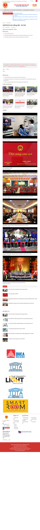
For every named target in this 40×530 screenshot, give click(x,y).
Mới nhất (4, 286)
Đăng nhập (15, 427)
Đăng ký (25, 1)
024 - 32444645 (8, 66)
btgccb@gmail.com (22, 66)
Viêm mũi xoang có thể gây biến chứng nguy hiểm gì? (12, 139)
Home (4, 22)
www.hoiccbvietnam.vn (25, 447)
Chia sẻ (4, 69)
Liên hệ (23, 1)
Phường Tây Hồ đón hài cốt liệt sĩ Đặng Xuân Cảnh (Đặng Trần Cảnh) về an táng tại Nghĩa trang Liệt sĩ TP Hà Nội (20, 94)
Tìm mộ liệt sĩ (13, 27)
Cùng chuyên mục (7, 84)
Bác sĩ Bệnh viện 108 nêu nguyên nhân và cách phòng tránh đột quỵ (20, 318)
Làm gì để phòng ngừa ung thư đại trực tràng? (16, 328)
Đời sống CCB (6, 311)
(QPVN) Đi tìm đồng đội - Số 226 (17, 64)
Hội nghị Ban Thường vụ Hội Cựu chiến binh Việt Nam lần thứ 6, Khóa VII (17, 37)
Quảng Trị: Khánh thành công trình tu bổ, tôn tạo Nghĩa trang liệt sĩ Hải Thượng (8, 94)
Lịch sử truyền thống (18, 1)
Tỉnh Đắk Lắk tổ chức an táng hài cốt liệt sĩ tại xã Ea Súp (7, 107)
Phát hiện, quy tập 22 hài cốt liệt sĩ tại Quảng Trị (31, 107)
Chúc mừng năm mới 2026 (17, 13)
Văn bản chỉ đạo (25, 417)
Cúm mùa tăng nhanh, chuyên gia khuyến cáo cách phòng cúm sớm (20, 323)
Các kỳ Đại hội (12, 1)
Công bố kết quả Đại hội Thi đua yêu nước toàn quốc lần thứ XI (15, 77)
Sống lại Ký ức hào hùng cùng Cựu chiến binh (16, 338)
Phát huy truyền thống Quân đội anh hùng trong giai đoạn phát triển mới (16, 82)
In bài (8, 69)
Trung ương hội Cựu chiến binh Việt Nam (10, 65)
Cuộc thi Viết (15, 428)
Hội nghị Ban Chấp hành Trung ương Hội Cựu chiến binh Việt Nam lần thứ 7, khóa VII (19, 35)
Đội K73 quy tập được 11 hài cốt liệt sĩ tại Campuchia (32, 94)
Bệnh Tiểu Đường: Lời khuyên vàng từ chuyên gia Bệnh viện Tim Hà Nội (21, 333)
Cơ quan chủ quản (7, 1)
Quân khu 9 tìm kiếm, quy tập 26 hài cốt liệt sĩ (19, 107)
